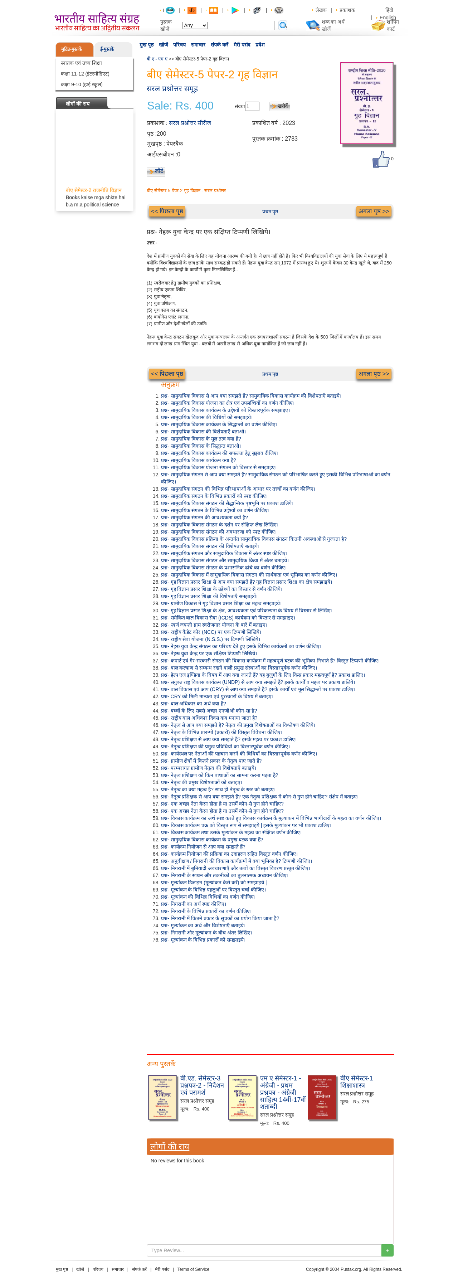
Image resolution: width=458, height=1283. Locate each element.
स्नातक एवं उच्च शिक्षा (81, 63)
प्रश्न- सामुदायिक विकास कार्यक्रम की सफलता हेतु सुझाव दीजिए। (219, 453)
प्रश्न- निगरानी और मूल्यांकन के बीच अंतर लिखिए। (206, 932)
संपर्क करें (219, 45)
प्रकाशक (347, 10)
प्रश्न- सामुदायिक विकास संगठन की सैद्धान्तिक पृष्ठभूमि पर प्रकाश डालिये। (227, 503)
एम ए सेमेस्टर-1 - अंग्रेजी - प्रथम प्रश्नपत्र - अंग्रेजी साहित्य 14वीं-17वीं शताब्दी (283, 1092)
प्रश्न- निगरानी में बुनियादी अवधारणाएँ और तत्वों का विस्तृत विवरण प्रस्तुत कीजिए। (235, 868)
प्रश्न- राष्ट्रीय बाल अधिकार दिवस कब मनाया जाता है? (209, 718)
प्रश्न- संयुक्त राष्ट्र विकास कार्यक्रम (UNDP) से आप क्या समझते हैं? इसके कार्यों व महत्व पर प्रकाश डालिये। (258, 682)
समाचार (198, 45)
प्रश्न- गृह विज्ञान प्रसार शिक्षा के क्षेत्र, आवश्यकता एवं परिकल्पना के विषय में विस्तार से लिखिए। (246, 610)
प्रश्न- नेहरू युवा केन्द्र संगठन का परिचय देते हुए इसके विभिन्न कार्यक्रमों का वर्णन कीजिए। (241, 646)
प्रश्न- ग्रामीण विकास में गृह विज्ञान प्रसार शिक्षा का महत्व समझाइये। (221, 603)
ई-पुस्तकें (107, 49)
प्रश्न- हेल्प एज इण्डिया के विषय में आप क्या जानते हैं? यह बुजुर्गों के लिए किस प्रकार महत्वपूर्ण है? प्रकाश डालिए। (263, 675)
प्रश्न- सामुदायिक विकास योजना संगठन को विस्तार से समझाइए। (219, 467)
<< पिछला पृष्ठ (167, 211)
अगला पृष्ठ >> (374, 211)
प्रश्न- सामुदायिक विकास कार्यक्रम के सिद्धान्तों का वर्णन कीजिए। (219, 424)
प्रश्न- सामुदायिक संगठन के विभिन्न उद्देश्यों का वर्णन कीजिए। (215, 510)
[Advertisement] (270, 997)
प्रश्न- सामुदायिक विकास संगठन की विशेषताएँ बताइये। (210, 546)
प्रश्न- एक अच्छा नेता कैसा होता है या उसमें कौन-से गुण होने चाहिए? (222, 804)
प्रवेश (260, 45)
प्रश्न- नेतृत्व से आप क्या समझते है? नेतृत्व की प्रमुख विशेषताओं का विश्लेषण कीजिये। (238, 725)
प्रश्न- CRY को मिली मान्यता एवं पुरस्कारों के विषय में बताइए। (217, 696)
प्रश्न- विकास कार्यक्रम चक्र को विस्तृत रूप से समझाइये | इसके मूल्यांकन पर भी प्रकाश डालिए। (246, 825)
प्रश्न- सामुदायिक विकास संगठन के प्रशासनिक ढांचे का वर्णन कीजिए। (224, 567)
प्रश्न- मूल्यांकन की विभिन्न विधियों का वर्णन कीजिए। (208, 897)
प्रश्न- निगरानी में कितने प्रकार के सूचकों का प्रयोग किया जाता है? (220, 918)
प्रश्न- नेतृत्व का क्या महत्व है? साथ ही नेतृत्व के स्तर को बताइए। (218, 789)
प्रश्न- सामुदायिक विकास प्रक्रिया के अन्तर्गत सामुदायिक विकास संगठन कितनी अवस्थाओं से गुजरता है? (254, 539)
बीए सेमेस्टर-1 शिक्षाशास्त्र (356, 1082)
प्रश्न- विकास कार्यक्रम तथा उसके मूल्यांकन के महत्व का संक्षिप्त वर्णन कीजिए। (231, 832)
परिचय (179, 45)
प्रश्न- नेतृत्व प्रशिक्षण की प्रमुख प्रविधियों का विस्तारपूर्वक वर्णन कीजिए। (225, 746)
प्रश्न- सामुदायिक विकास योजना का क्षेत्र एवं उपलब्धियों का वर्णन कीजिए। (227, 403)
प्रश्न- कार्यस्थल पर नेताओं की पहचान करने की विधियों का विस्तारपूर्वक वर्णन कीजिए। (239, 754)
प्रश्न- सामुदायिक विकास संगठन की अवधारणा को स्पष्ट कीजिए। (219, 532)
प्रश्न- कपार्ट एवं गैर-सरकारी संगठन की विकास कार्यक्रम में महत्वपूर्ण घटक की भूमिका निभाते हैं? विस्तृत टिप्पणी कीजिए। (270, 661)
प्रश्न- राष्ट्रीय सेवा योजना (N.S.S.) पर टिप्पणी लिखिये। (210, 639)
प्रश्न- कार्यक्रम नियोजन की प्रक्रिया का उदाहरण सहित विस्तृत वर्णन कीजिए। (229, 854)
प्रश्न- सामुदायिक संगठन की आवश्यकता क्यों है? (204, 517)
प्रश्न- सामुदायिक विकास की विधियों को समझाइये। (207, 417)
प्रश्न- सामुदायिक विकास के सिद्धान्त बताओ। (201, 446)
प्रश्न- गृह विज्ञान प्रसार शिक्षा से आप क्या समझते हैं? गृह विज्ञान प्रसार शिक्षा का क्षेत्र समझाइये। (246, 582)
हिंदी (390, 10)
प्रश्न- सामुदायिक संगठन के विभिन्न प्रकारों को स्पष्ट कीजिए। (214, 496)
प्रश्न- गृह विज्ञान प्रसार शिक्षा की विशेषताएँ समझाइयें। (209, 596)
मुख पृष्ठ (147, 45)
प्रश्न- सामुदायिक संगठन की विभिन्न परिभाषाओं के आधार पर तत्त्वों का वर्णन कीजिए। (238, 489)
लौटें (159, 171)
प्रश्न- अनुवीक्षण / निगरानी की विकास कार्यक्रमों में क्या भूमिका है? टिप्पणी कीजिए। (236, 861)
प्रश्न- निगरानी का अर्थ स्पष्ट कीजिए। (193, 904)
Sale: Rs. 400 (180, 106)
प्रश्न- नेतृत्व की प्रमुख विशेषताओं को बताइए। (201, 782)
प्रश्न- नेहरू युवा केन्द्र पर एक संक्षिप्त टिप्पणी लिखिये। (209, 653)
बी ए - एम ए (157, 59)
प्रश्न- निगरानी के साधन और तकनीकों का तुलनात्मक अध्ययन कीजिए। (224, 875)
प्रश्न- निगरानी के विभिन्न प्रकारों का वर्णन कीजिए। (206, 911)
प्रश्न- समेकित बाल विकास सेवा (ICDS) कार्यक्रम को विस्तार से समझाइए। (228, 618)
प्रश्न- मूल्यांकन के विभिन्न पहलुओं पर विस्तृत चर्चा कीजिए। (213, 890)
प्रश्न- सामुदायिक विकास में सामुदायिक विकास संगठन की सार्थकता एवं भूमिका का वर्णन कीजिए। (249, 575)
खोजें (163, 45)
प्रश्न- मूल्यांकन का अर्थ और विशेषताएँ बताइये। (203, 925)
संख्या (240, 106)
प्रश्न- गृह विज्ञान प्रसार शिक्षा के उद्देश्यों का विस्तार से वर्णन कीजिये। (221, 589)
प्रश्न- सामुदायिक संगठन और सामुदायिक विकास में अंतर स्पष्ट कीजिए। (224, 553)
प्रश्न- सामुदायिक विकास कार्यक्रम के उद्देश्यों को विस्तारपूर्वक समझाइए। (225, 410)
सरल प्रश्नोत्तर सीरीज (190, 123)
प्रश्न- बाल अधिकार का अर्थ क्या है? (193, 703)
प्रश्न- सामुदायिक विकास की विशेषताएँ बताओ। (203, 431)
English (388, 17)
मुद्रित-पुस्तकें (71, 49)
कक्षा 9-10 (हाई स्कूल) (82, 84)
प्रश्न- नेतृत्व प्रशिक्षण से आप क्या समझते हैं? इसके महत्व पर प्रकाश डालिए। (229, 739)
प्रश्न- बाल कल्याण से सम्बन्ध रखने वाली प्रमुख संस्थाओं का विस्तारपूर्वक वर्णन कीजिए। (239, 668)
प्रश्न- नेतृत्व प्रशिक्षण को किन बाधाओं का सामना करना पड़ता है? (219, 775)
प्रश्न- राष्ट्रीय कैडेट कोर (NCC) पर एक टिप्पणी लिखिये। (211, 632)
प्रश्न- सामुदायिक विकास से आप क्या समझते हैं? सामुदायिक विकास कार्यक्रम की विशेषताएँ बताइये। (251, 396)
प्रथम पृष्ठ (270, 211)
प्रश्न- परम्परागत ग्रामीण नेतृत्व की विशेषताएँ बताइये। (208, 768)
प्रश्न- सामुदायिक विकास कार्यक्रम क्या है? (198, 460)
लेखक (321, 10)
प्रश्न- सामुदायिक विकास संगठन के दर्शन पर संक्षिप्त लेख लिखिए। (219, 525)
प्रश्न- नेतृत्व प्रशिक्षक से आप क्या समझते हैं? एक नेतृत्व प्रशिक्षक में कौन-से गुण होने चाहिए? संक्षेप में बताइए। (260, 797)
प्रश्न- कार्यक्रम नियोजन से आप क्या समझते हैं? (203, 847)
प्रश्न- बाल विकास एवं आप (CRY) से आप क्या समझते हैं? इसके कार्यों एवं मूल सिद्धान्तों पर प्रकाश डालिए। (258, 689)
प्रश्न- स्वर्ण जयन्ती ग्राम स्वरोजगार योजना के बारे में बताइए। (214, 625)
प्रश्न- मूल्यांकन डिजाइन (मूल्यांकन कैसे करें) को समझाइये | (214, 882)
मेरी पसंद (242, 45)
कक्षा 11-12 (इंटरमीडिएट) (85, 74)
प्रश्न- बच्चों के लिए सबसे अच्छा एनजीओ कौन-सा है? (209, 711)
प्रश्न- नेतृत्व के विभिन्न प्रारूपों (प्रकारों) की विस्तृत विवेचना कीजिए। (221, 732)
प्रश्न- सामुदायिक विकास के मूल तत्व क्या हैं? (201, 439)
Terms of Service (193, 1269)
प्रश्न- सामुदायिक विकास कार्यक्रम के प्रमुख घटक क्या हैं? (212, 839)
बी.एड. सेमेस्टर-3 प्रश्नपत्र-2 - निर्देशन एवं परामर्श (202, 1085)
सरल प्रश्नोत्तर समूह (172, 88)
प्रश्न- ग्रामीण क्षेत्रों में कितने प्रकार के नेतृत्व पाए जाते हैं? (211, 761)
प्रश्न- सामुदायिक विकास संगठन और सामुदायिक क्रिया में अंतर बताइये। (225, 560)
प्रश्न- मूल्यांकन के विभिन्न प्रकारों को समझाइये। (203, 940)
